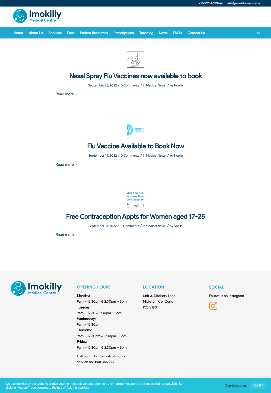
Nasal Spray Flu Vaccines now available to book (135, 76)
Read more (67, 93)
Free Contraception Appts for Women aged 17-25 (135, 216)
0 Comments (130, 85)
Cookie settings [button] (236, 386)
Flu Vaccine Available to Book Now (135, 146)
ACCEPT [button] (258, 385)
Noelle (178, 85)
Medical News (156, 85)
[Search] (257, 33)
